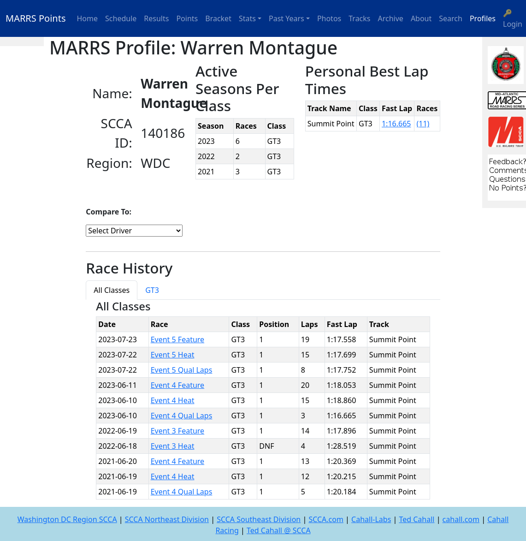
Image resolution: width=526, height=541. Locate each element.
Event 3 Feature (177, 431)
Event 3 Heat (173, 446)
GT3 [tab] (152, 290)
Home (87, 18)
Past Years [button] (286, 18)
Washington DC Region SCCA (67, 519)
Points (187, 18)
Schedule (120, 18)
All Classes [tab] (112, 290)
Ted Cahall (416, 519)
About (421, 18)
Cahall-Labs (371, 519)
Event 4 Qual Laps (182, 415)
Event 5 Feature (177, 339)
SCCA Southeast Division (259, 519)
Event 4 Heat (173, 400)
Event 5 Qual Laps (182, 370)
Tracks (359, 18)
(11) (422, 124)
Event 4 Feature (177, 385)
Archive (390, 18)
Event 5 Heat (173, 355)
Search (450, 18)
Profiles (483, 18)
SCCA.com (325, 519)
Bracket (218, 18)
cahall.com (461, 519)
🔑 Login (512, 18)
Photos (329, 18)
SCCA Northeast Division (167, 519)
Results (156, 18)
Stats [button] (247, 18)
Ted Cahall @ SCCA (279, 530)
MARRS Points (36, 18)
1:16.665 (396, 124)
